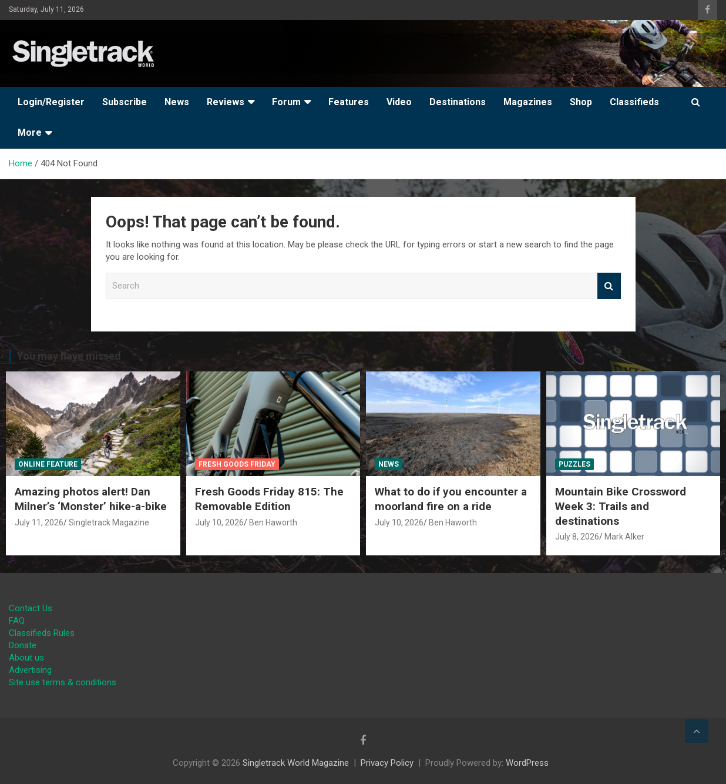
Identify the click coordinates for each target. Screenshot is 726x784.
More (30, 132)
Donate (22, 645)
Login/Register (51, 102)
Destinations (457, 102)
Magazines (527, 102)
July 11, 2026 (39, 522)
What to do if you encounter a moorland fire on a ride (451, 499)
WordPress (527, 763)
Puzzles (574, 464)
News (176, 102)
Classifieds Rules (42, 633)
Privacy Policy (387, 763)
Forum (286, 102)
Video (399, 102)
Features (348, 102)
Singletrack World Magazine (296, 763)
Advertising (30, 670)
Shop (581, 102)
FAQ (17, 620)
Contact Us (30, 608)
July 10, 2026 (219, 522)
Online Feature (48, 464)
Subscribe (124, 102)
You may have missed (69, 356)
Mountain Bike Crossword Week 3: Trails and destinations (620, 506)
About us (26, 657)
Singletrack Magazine (109, 522)
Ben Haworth (273, 522)
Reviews (225, 102)
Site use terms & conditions (62, 682)
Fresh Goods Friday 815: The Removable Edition (269, 499)
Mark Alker (624, 536)
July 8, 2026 (577, 536)
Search (609, 286)
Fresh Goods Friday (237, 464)
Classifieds (634, 102)
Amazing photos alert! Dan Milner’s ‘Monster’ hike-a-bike (91, 499)
